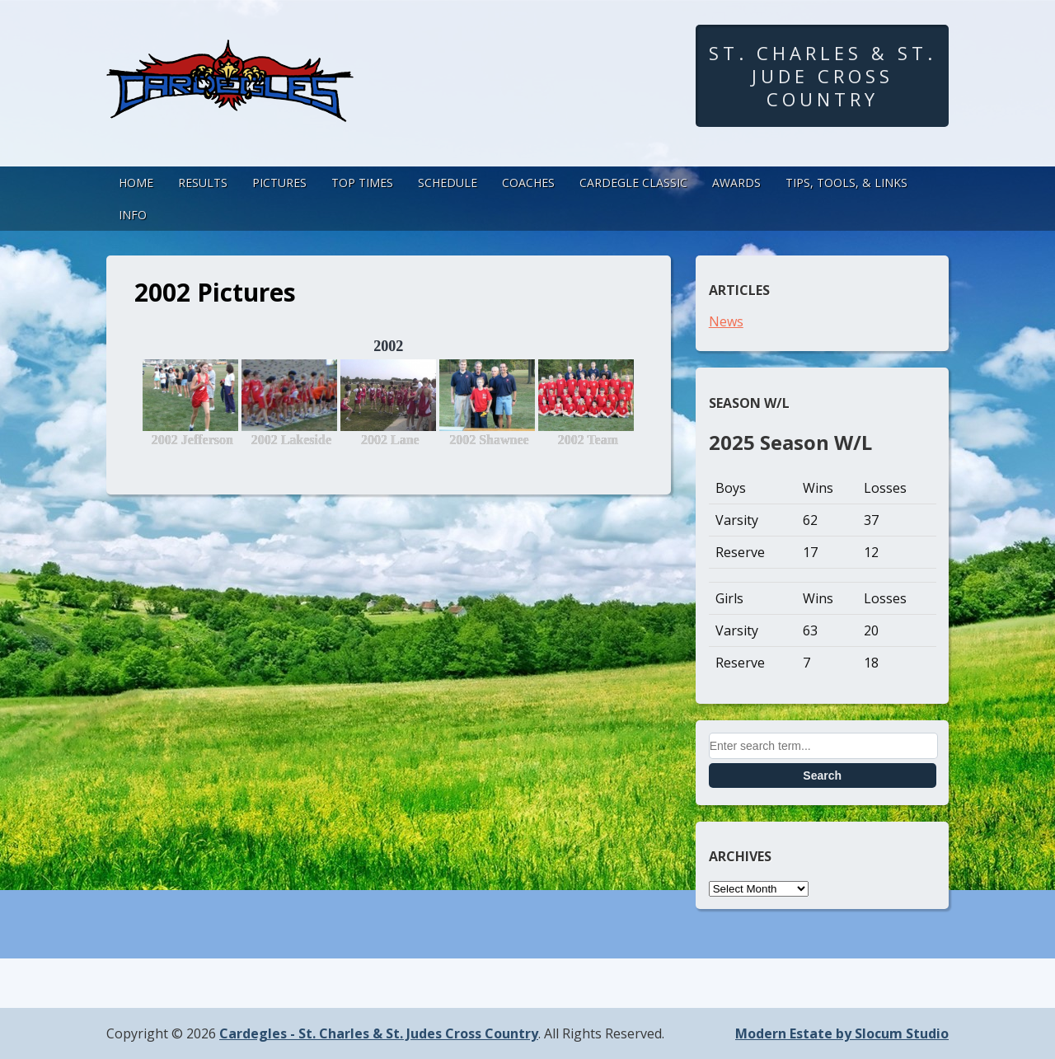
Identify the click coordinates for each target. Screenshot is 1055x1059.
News (726, 321)
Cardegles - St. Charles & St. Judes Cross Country (378, 1033)
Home (136, 182)
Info (133, 215)
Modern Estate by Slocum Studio (842, 1033)
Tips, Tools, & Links (846, 182)
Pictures (279, 182)
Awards (736, 182)
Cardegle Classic (633, 182)
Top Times (362, 182)
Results (202, 182)
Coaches (528, 182)
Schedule (447, 182)
